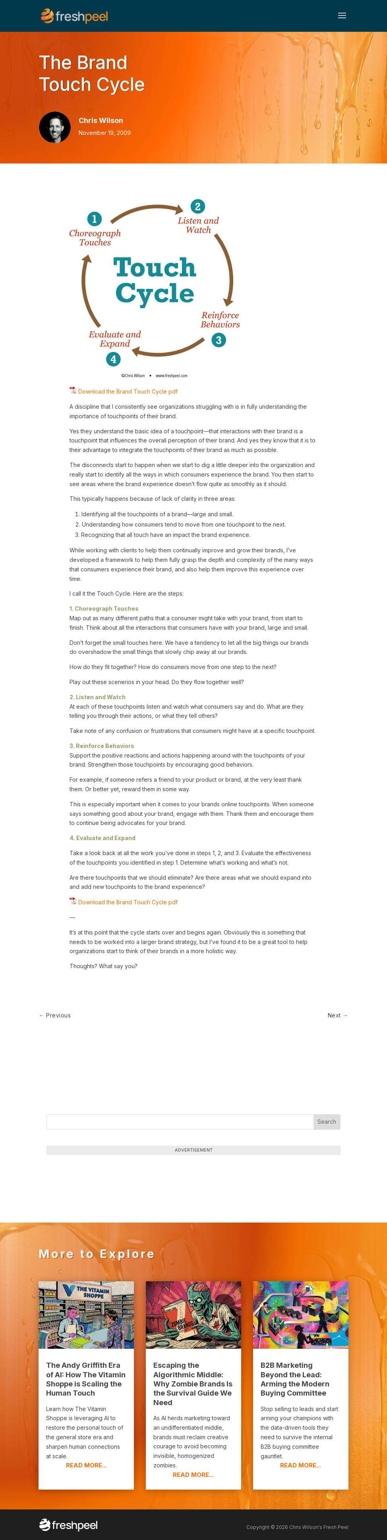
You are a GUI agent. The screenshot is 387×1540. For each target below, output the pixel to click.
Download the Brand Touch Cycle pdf (127, 391)
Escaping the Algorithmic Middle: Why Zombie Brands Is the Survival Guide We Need (192, 1384)
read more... (86, 1465)
